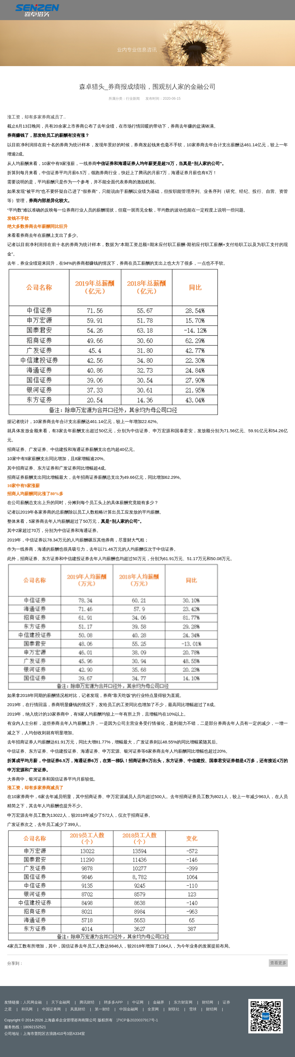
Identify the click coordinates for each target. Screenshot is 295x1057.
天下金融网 (60, 1002)
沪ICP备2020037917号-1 (137, 1020)
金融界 (158, 1002)
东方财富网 (183, 1002)
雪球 (192, 1009)
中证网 (137, 1002)
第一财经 (102, 1009)
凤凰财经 (77, 1009)
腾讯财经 (87, 1002)
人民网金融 (32, 1002)
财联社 (173, 1009)
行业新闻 (133, 99)
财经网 (207, 1002)
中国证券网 (51, 1009)
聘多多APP (113, 1002)
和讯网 (27, 1009)
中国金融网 (128, 1009)
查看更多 (278, 962)
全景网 (153, 1009)
